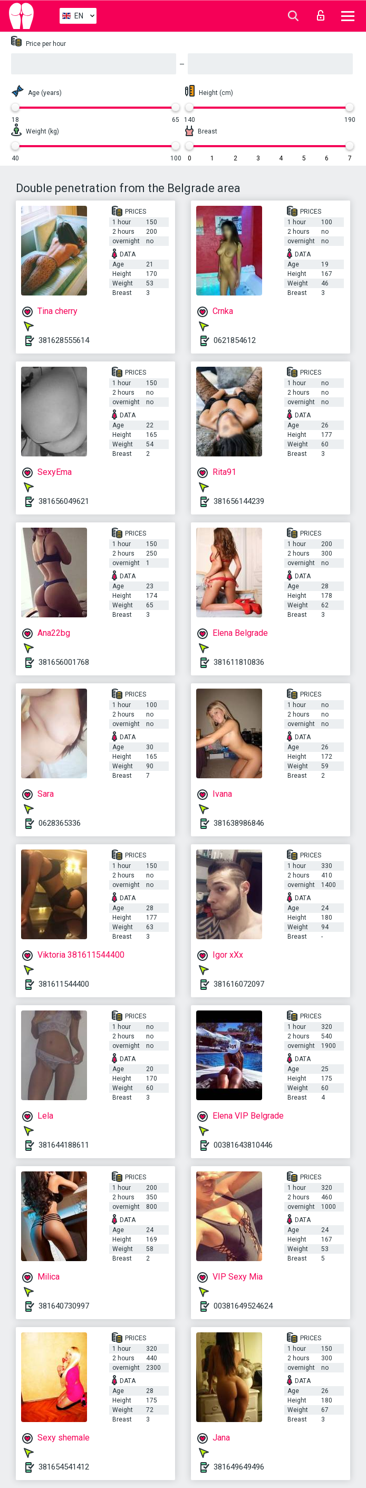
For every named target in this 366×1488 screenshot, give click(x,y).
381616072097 (239, 984)
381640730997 (63, 1306)
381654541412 (63, 1467)
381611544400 (63, 984)
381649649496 (239, 1467)
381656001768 (63, 662)
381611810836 (239, 662)
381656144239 (239, 501)
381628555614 (63, 340)
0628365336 (59, 823)
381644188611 (63, 1145)
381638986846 (239, 823)
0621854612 (235, 340)
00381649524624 (243, 1306)
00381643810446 (243, 1145)
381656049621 (63, 501)
